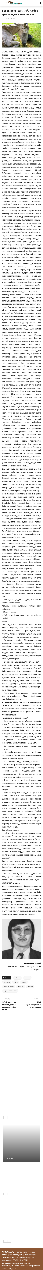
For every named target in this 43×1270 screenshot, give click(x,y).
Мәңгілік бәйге (9, 986)
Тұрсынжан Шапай (10, 991)
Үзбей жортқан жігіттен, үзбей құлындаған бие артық (9, 1005)
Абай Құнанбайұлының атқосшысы (33, 1004)
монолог (21, 986)
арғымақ (7, 982)
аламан (27, 978)
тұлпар (30, 986)
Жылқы (23, 982)
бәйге (16, 982)
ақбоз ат (17, 978)
